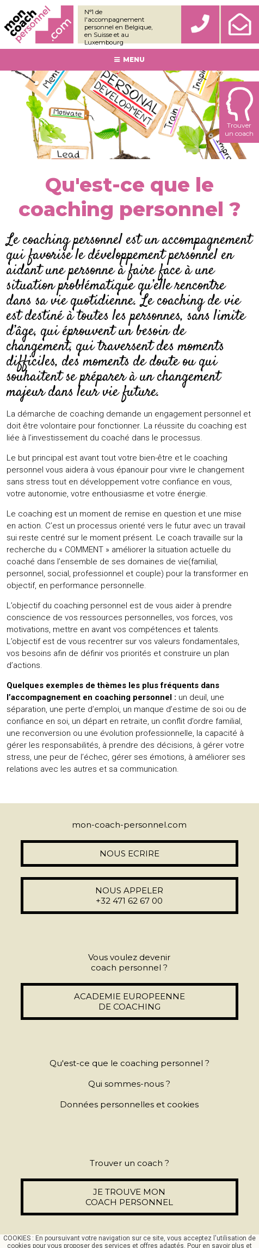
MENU (129, 59)
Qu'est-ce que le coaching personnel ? (129, 1063)
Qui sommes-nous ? (129, 1084)
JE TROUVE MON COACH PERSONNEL (129, 1197)
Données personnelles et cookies (129, 1104)
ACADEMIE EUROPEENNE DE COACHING (129, 1001)
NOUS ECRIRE (129, 853)
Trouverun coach (239, 112)
